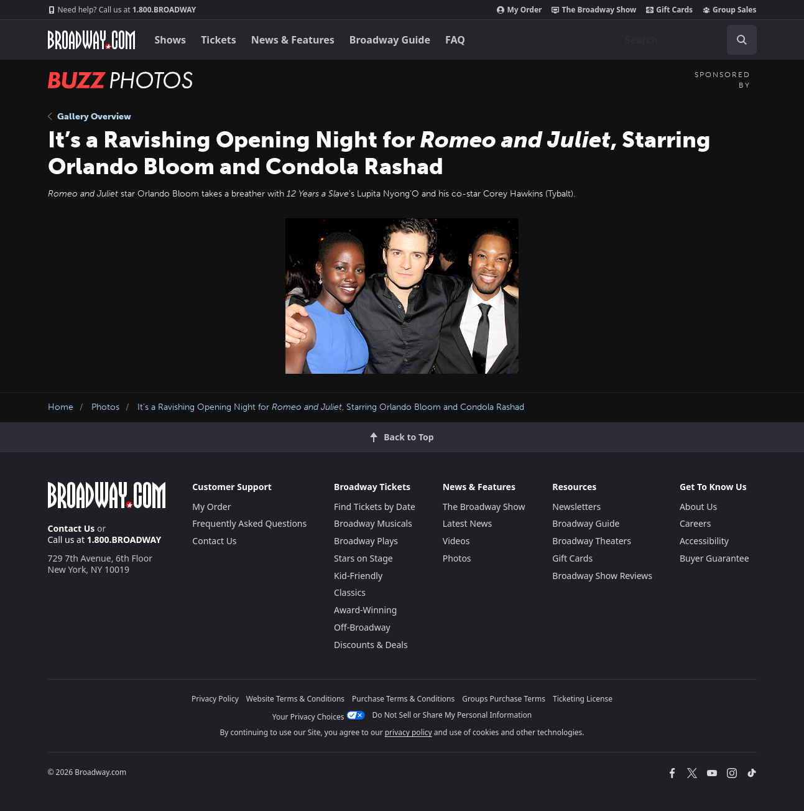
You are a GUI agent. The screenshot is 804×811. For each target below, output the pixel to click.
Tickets (218, 40)
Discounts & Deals (371, 645)
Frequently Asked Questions (249, 523)
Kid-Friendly (358, 576)
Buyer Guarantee (714, 558)
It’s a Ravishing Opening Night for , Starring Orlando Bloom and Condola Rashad (330, 407)
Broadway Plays (366, 541)
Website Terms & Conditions (295, 698)
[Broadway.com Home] (91, 39)
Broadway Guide (389, 40)
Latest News (467, 523)
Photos (105, 407)
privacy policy (408, 732)
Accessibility (704, 541)
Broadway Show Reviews (602, 576)
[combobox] (686, 40)
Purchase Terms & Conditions (403, 698)
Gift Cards (669, 10)
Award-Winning (365, 610)
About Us (698, 506)
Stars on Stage (363, 558)
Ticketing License (582, 698)
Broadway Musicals (373, 523)
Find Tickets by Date (374, 506)
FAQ (455, 40)
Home (60, 407)
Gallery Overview (89, 116)
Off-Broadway (362, 627)
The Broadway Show (594, 10)
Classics (350, 592)
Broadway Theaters (591, 541)
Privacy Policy (215, 698)
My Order (519, 10)
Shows (171, 40)
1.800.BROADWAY (122, 10)
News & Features (293, 40)
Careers (695, 523)
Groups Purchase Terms (503, 698)
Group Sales (729, 10)
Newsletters (576, 506)
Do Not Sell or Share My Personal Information (452, 715)
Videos (456, 541)
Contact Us (71, 528)
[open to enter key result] (742, 40)
